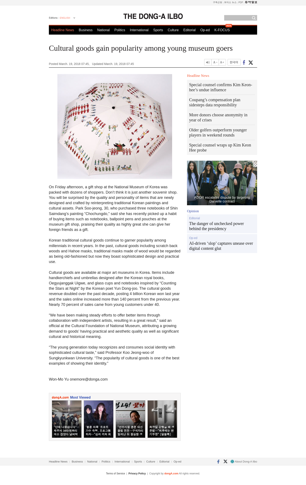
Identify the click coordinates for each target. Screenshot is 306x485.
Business (86, 30)
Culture (173, 30)
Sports (158, 30)
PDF (240, 2)
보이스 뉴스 (230, 2)
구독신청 (217, 2)
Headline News (62, 30)
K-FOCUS (222, 30)
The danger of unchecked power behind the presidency (216, 226)
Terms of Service (115, 473)
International (139, 30)
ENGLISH (65, 18)
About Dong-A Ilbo (244, 461)
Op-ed (205, 30)
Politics (119, 30)
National (103, 30)
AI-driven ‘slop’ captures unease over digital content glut (221, 246)
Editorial (189, 30)
